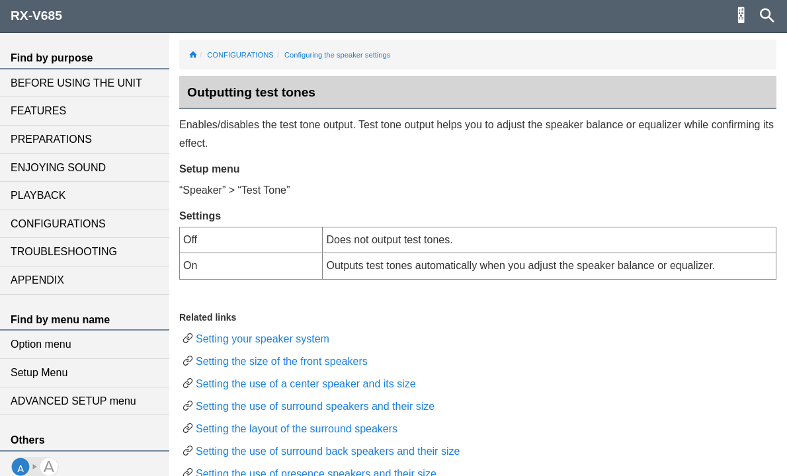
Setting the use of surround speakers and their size (315, 406)
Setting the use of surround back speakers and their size (328, 451)
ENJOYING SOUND (58, 167)
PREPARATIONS (51, 139)
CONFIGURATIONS (58, 223)
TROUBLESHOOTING (64, 251)
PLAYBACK (38, 195)
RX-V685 (36, 15)
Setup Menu (39, 372)
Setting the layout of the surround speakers (296, 428)
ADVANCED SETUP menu (73, 401)
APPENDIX (37, 280)
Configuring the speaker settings (337, 55)
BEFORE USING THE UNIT (76, 83)
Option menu (41, 344)
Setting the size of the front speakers (282, 361)
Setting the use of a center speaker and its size (306, 383)
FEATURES (38, 110)
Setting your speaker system (262, 338)
